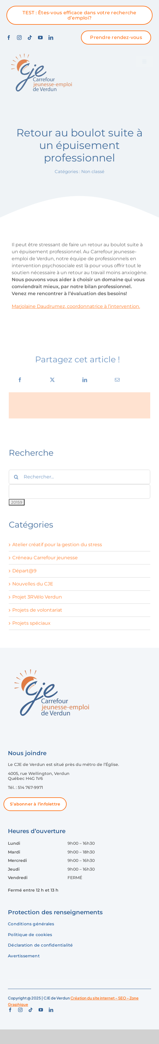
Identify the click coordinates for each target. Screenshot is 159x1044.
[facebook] (8, 37)
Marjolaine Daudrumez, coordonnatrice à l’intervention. (76, 308)
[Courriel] (117, 382)
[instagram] (19, 37)
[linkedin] (51, 37)
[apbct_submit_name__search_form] (17, 504)
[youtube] (40, 37)
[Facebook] (20, 382)
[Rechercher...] (79, 479)
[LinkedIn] (85, 382)
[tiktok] (29, 37)
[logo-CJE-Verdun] (40, 52)
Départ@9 (24, 573)
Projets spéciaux (31, 625)
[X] (52, 382)
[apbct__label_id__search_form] (79, 493)
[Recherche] (16, 479)
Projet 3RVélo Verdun (37, 599)
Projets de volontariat (37, 612)
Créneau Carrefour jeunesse (45, 560)
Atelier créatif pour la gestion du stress (57, 546)
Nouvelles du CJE (32, 586)
